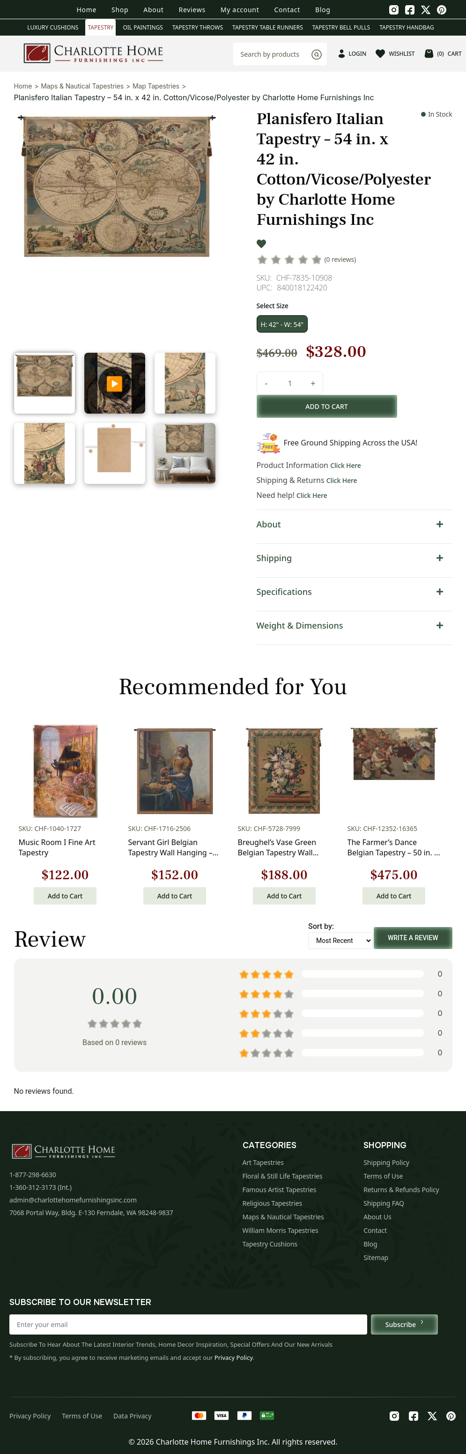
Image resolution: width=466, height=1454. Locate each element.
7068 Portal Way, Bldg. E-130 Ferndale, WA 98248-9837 (91, 1212)
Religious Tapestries (273, 1203)
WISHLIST (395, 53)
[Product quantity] (290, 383)
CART (443, 53)
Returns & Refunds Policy (401, 1189)
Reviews (192, 9)
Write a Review (413, 938)
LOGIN (352, 53)
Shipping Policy (386, 1162)
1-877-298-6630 (32, 1174)
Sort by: (321, 926)
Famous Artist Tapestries (280, 1189)
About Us (377, 1216)
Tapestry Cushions (270, 1243)
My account (240, 9)
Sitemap (375, 1257)
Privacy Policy (234, 1357)
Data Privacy (132, 1415)
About (153, 9)
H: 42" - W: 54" (282, 324)
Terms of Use (383, 1176)
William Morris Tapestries (280, 1230)
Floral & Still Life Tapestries (283, 1176)
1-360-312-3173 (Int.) (40, 1187)
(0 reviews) (340, 259)
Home (86, 9)
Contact (287, 9)
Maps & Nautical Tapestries (82, 86)
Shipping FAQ (383, 1203)
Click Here (345, 465)
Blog (323, 9)
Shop (119, 9)
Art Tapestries (263, 1162)
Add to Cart (65, 895)
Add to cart (326, 406)
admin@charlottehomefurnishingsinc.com (73, 1199)
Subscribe (404, 1324)
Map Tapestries (156, 86)
